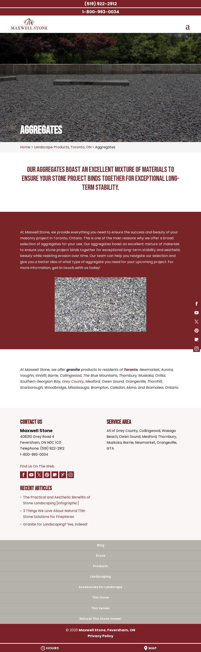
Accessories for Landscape (100, 587)
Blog (100, 545)
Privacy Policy (100, 635)
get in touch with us (70, 267)
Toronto (131, 369)
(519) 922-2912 (100, 4)
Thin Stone (100, 597)
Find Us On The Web (37, 466)
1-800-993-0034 (34, 454)
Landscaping (100, 576)
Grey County (73, 381)
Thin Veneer (100, 608)
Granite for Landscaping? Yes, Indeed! (55, 524)
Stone (100, 555)
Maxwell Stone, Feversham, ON (107, 630)
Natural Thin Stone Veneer (100, 618)
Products (100, 566)
